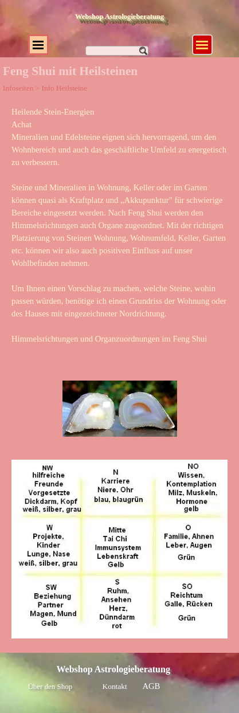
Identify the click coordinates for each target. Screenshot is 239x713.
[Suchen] (116, 51)
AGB (151, 686)
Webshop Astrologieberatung (119, 17)
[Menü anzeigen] (202, 44)
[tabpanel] (119, 231)
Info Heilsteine (64, 88)
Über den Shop (50, 686)
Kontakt (115, 686)
